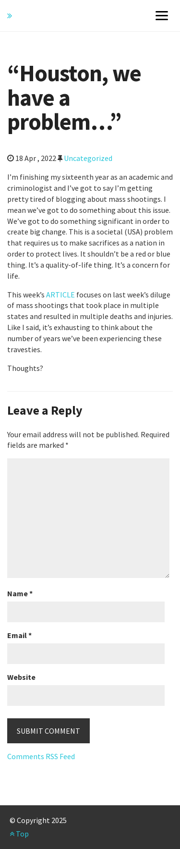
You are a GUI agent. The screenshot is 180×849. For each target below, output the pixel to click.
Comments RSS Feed (41, 756)
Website (21, 677)
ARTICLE (60, 294)
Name (20, 593)
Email (19, 635)
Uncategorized (88, 158)
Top (19, 833)
